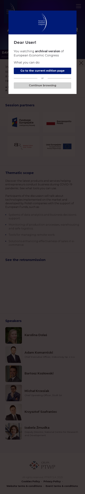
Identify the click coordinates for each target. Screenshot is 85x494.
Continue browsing (42, 85)
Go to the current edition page (42, 70)
